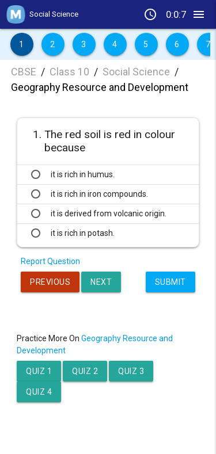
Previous (50, 282)
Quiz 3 (131, 371)
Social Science (136, 72)
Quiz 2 (85, 371)
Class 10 (69, 72)
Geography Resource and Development (99, 87)
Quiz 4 (39, 391)
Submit (170, 282)
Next (101, 282)
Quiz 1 (39, 371)
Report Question (50, 261)
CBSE (23, 72)
